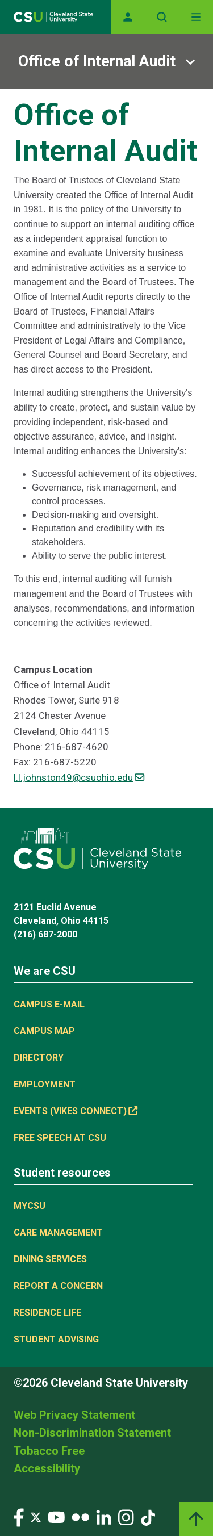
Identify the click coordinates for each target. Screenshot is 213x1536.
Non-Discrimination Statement (92, 1432)
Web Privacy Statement (74, 1415)
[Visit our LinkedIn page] (103, 1516)
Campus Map (44, 1031)
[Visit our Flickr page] (80, 1516)
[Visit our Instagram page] (126, 1516)
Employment (45, 1084)
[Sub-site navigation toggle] (106, 61)
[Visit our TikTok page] (148, 1516)
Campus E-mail (49, 1004)
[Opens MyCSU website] (128, 17)
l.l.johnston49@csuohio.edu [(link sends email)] (79, 777)
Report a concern (58, 1285)
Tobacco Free (49, 1451)
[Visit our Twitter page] (36, 1516)
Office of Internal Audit (97, 61)
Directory (39, 1057)
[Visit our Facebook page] (19, 1516)
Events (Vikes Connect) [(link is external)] (75, 1111)
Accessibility (47, 1468)
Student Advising (56, 1339)
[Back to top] (196, 1519)
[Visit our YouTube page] (56, 1516)
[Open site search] (162, 17)
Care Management (58, 1232)
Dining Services (50, 1259)
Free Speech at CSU (60, 1137)
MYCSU (29, 1205)
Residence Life (47, 1312)
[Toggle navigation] (196, 17)
